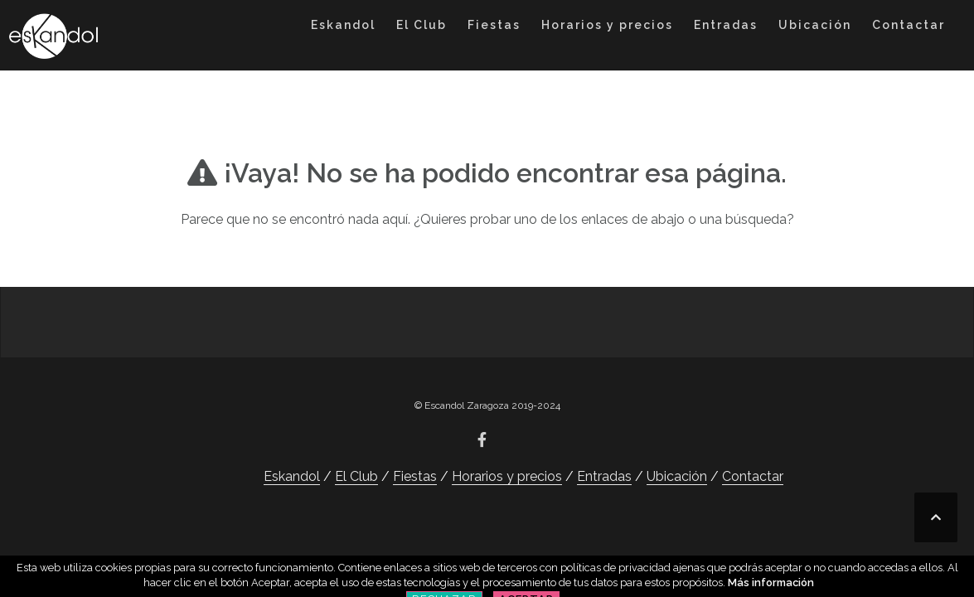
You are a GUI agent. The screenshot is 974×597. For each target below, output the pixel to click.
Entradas (726, 25)
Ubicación (814, 25)
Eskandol (343, 25)
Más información (771, 582)
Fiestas (494, 25)
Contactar (908, 25)
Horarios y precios (607, 25)
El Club (421, 25)
